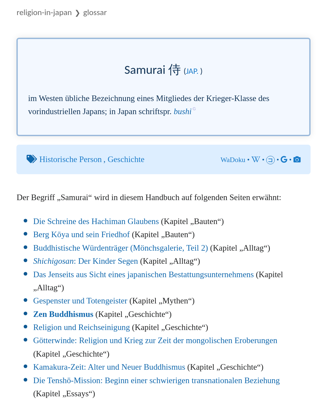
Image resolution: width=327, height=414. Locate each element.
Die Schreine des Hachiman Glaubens (96, 221)
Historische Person (70, 159)
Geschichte (125, 159)
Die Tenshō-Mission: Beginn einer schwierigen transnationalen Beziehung (156, 380)
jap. (192, 71)
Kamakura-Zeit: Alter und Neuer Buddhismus (109, 366)
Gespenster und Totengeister (80, 300)
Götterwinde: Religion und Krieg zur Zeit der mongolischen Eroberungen (155, 340)
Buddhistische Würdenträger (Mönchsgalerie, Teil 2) (120, 247)
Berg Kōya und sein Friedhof (81, 234)
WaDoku (233, 160)
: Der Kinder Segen (85, 261)
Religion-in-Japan (44, 12)
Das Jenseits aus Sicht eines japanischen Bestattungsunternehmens (143, 274)
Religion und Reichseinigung (81, 327)
